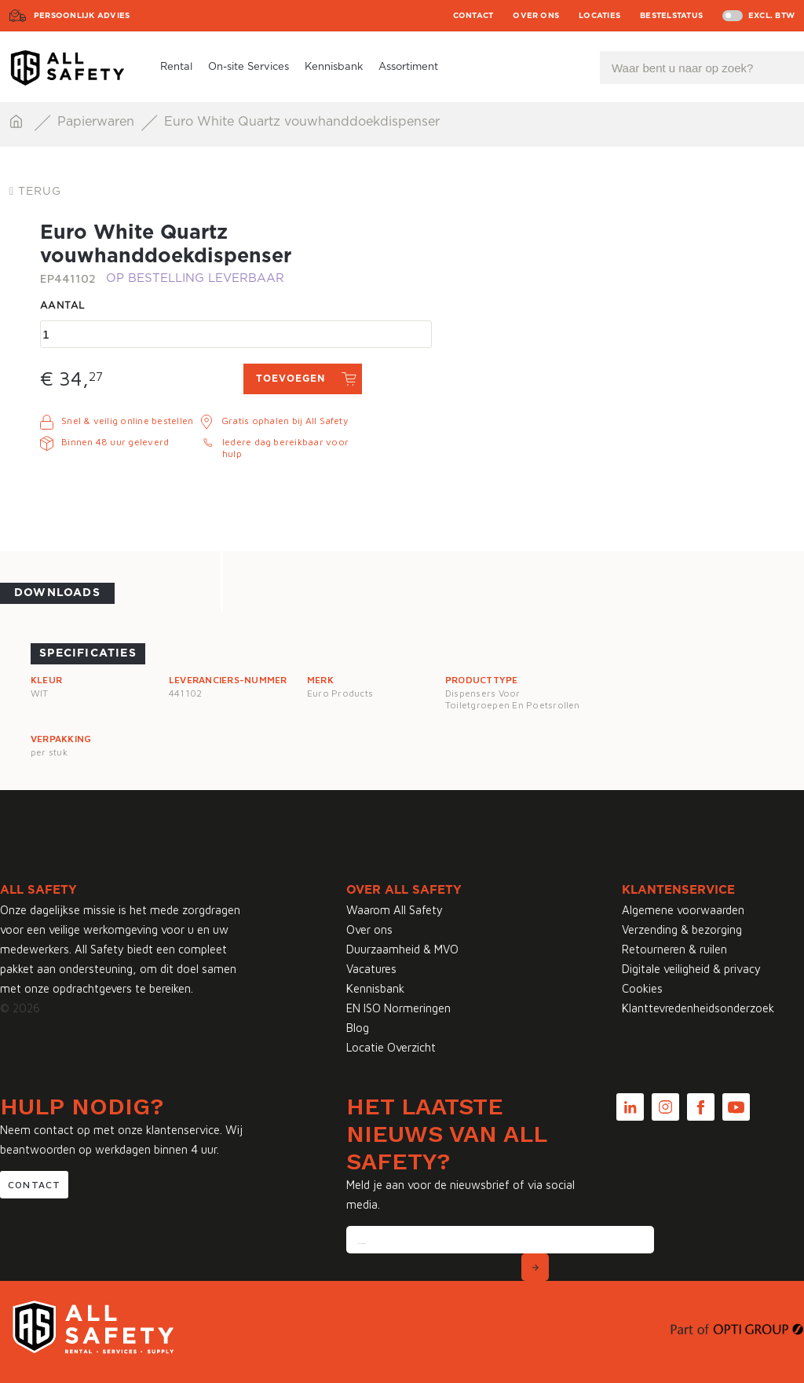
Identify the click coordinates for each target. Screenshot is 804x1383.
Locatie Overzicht (391, 1047)
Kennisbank (334, 67)
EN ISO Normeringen (398, 1008)
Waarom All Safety (394, 910)
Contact (473, 16)
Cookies (642, 988)
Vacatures (371, 968)
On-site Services (248, 67)
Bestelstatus (671, 16)
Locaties (599, 16)
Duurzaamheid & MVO (402, 949)
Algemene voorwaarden (683, 910)
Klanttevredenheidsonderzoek (698, 1008)
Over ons (536, 16)
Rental (176, 67)
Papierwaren (97, 121)
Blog (357, 1027)
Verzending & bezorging (682, 929)
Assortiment (408, 67)
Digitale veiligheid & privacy (691, 968)
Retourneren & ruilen (674, 949)
